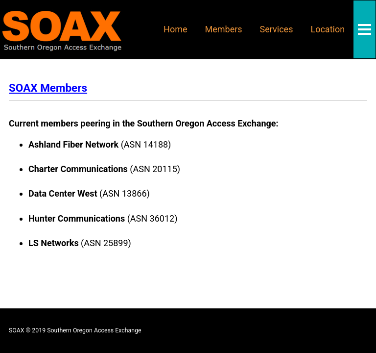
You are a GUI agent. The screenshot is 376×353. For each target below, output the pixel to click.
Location (327, 29)
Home (175, 29)
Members (223, 29)
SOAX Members (48, 87)
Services (276, 29)
